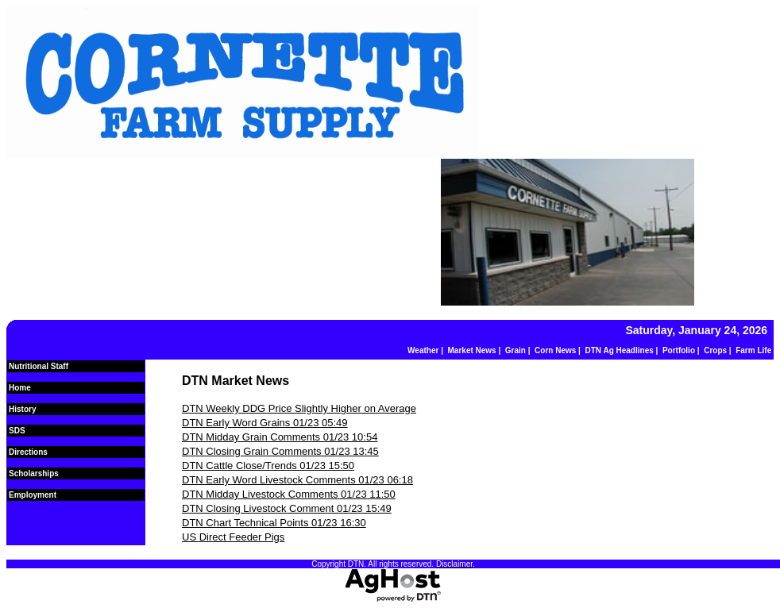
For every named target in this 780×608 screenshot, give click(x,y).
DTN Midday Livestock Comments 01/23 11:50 (289, 494)
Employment (32, 495)
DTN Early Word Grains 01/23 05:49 (265, 423)
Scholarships (34, 473)
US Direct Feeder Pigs (233, 537)
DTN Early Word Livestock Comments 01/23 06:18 (297, 480)
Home (20, 387)
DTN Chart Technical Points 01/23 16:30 (274, 523)
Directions (28, 452)
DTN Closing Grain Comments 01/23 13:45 (280, 451)
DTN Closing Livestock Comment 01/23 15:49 (287, 508)
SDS (17, 430)
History (22, 409)
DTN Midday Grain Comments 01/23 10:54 (279, 437)
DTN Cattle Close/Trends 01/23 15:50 (268, 465)
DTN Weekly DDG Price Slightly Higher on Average (299, 408)
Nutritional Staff (38, 366)
